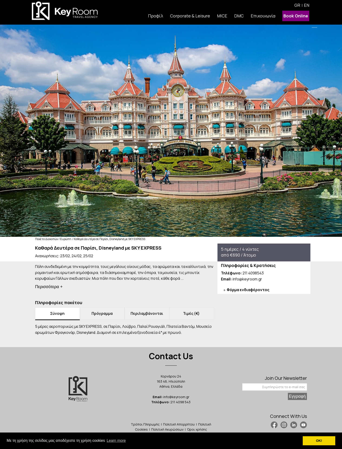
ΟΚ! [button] (319, 440)
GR (297, 5)
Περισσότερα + (49, 286)
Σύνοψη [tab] (57, 313)
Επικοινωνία (263, 16)
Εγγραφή (297, 396)
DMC (239, 16)
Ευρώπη (65, 239)
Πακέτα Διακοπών (46, 239)
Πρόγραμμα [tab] (102, 313)
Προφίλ (155, 16)
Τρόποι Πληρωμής (145, 424)
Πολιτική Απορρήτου (179, 424)
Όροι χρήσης (197, 429)
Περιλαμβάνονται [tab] (147, 313)
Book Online (295, 16)
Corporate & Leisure (190, 16)
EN (306, 5)
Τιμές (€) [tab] (191, 313)
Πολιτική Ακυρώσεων (167, 429)
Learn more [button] (116, 440)
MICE (222, 16)
